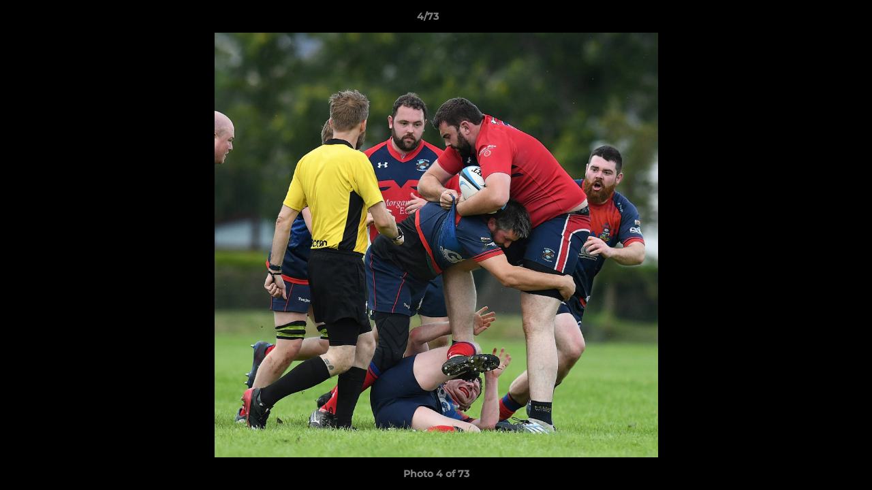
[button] (815, 20)
